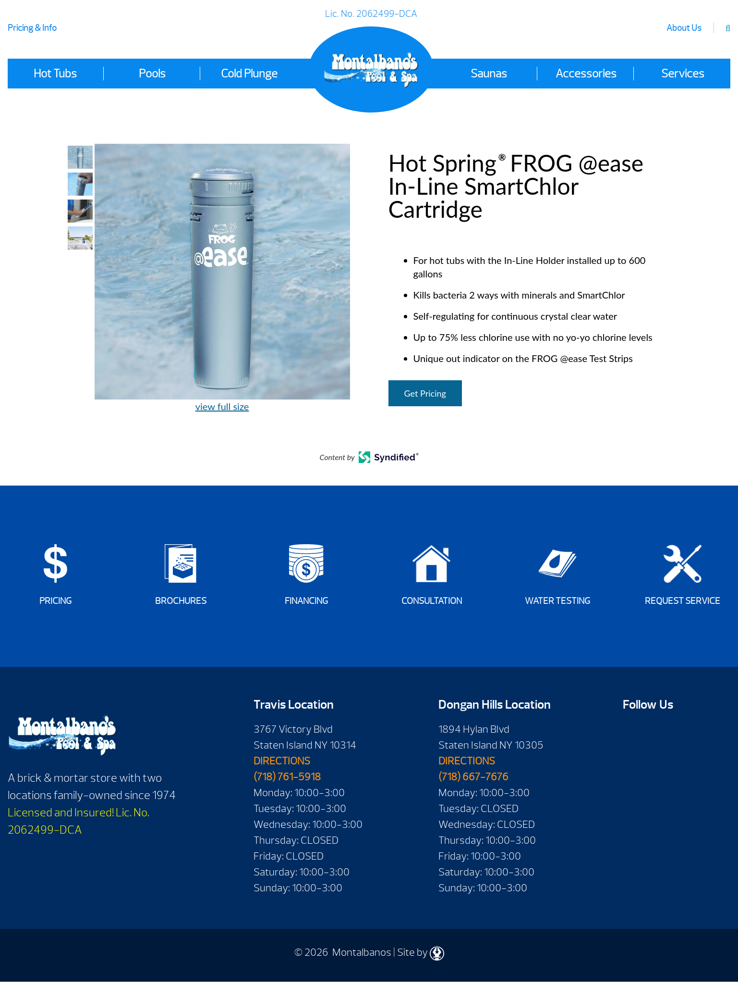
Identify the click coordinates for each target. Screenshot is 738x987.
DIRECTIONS (282, 766)
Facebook (633, 738)
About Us (684, 28)
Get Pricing (425, 393)
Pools (152, 73)
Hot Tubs (55, 73)
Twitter (633, 767)
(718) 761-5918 (287, 782)
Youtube (661, 738)
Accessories (586, 73)
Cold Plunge (249, 73)
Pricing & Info (32, 28)
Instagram (661, 767)
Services (682, 73)
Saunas (489, 73)
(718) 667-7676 (473, 782)
